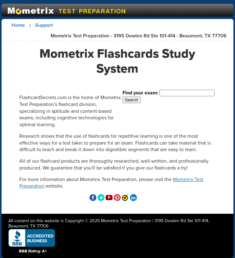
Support (44, 25)
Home (18, 25)
